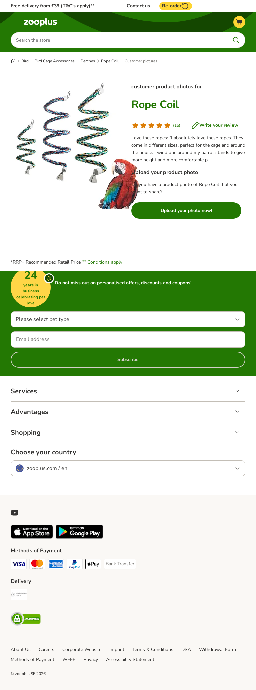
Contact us (138, 6)
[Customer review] (155, 125)
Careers (46, 649)
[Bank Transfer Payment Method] (120, 564)
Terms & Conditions (152, 649)
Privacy (90, 659)
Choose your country (43, 452)
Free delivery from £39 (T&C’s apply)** (52, 6)
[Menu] (14, 22)
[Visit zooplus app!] (32, 537)
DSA (186, 649)
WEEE (68, 659)
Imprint (116, 649)
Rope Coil (110, 61)
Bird (25, 61)
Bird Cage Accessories (55, 61)
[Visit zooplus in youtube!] (15, 513)
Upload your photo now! (186, 210)
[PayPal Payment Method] (75, 565)
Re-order (175, 6)
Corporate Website (81, 649)
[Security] (26, 620)
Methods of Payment (32, 659)
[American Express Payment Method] (56, 565)
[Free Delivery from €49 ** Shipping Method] (19, 595)
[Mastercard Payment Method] (37, 565)
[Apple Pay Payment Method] (93, 565)
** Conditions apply (102, 262)
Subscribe (128, 359)
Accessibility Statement (130, 659)
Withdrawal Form (217, 649)
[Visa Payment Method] (19, 565)
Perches (88, 61)
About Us (21, 649)
